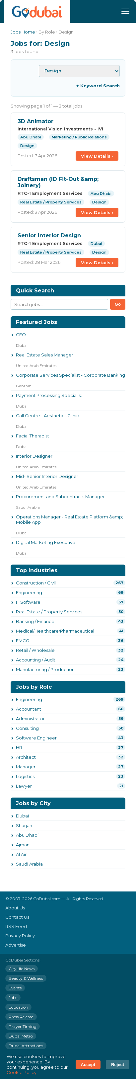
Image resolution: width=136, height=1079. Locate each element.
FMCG (22, 640)
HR (19, 747)
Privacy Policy (20, 935)
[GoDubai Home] (37, 11)
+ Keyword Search (98, 85)
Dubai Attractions (26, 1045)
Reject (117, 1064)
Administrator (30, 718)
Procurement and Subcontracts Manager (60, 496)
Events (15, 987)
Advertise (15, 945)
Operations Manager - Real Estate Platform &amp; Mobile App (69, 519)
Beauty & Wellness (26, 978)
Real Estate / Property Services (49, 611)
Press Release (21, 1016)
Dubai (22, 815)
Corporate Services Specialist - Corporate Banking (70, 375)
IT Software (28, 602)
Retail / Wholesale (35, 650)
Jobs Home (23, 32)
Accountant (28, 709)
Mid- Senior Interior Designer (47, 476)
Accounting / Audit (35, 659)
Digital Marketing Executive (45, 542)
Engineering (29, 592)
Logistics (25, 776)
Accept (88, 1064)
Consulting (27, 728)
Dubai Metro (21, 1036)
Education (18, 1007)
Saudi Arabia (29, 864)
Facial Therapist (32, 435)
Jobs (13, 997)
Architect (26, 757)
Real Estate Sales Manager (44, 354)
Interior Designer (34, 456)
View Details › (97, 156)
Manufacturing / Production (45, 669)
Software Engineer (36, 737)
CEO (21, 334)
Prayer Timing (22, 1026)
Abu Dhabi (27, 835)
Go (118, 304)
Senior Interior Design (49, 235)
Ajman (23, 844)
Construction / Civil (36, 582)
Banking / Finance (35, 621)
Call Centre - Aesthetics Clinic (47, 415)
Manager (25, 766)
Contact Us (17, 917)
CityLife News (21, 968)
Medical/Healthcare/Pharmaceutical (55, 631)
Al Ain (22, 854)
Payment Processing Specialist (49, 395)
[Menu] (125, 11)
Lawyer (24, 786)
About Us (15, 907)
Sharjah (24, 825)
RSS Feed (16, 926)
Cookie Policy (21, 1072)
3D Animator (35, 121)
